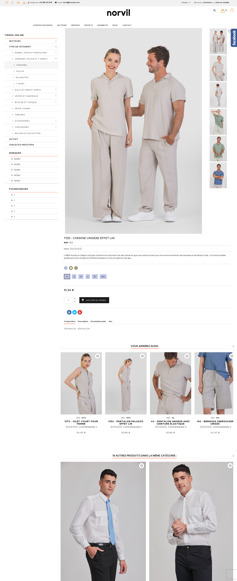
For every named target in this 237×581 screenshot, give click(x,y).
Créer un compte (222, 2)
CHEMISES (21, 65)
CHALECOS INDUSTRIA (21, 145)
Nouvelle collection (28, 133)
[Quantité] (68, 300)
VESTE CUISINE (22, 108)
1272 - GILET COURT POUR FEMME (81, 422)
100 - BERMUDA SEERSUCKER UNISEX (215, 422)
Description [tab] (83, 321)
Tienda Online (14, 35)
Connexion (207, 2)
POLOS (20, 71)
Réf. (66, 242)
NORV (17, 159)
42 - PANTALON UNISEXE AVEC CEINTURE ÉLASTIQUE (170, 422)
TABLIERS (20, 114)
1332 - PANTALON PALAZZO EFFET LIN (125, 422)
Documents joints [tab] (98, 321)
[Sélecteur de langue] (186, 2)
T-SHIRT (20, 83)
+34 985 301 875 (45, 2)
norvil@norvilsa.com (71, 2)
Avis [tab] (110, 321)
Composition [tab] (69, 321)
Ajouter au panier (93, 300)
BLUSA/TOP (22, 77)
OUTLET (13, 139)
